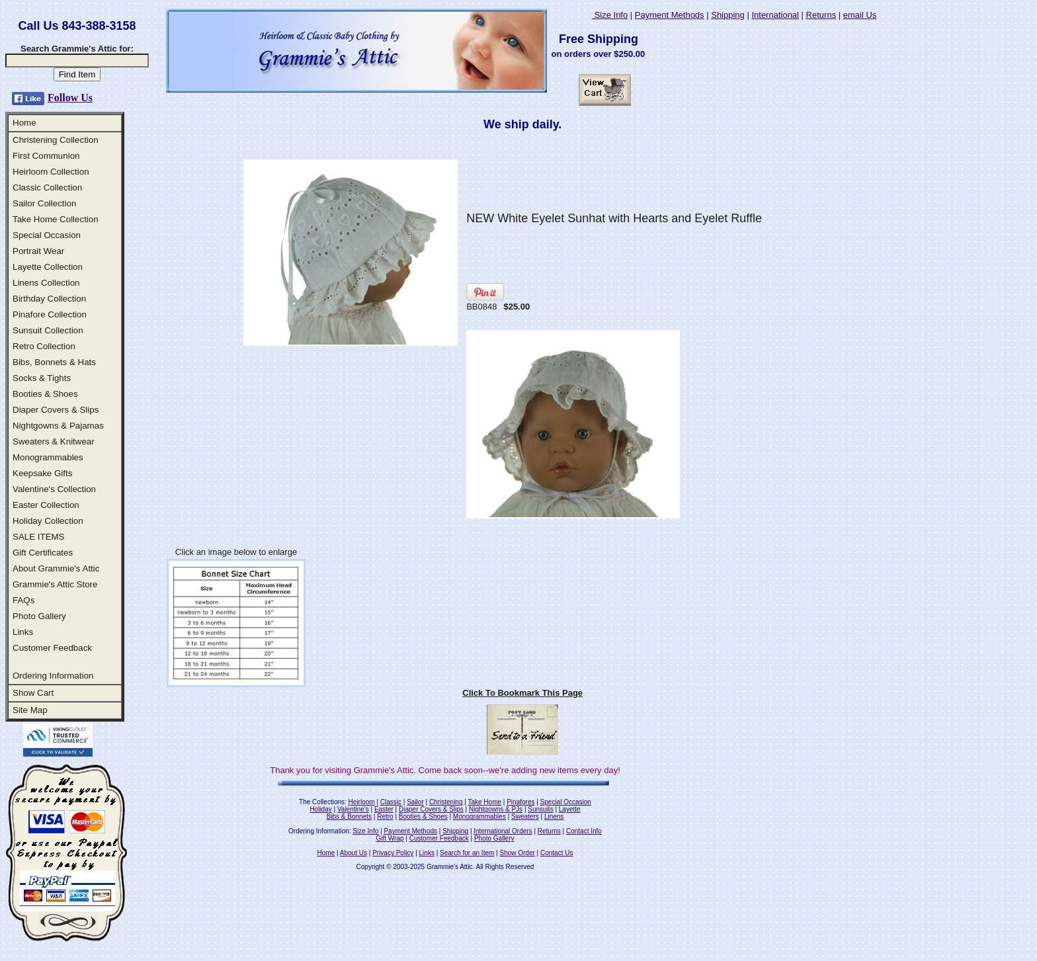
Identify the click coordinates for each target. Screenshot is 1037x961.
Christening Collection (56, 140)
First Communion (46, 156)
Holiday (320, 809)
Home (24, 123)
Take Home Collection (56, 219)
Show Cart (33, 693)
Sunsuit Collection (48, 330)
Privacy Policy (392, 853)
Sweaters (525, 816)
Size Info (610, 15)
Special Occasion (47, 235)
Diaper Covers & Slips (56, 410)
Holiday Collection (48, 521)
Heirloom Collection (51, 172)
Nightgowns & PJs (495, 809)
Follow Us (70, 97)
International (775, 15)
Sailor (415, 802)
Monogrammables (48, 457)
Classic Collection (47, 187)
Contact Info (584, 831)
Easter (384, 809)
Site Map (30, 710)
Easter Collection (46, 505)
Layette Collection (48, 267)
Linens (553, 816)
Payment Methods (669, 15)
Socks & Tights (42, 378)
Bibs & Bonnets (349, 816)
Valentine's (353, 809)
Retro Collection (44, 346)
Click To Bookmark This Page (522, 693)
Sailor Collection (44, 203)
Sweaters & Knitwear (54, 441)
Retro (385, 816)
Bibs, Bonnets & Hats (54, 362)
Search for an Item (467, 853)
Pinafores (520, 802)
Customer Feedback (52, 648)
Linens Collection (46, 283)
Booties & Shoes (45, 394)
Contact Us (556, 853)
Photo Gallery (39, 616)
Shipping (728, 15)
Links (23, 632)
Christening (446, 802)
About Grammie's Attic (56, 568)
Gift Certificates (43, 553)
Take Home (484, 802)
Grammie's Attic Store (55, 584)
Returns (821, 15)
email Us (860, 15)
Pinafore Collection (50, 314)
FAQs (23, 600)
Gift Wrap (390, 838)
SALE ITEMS (39, 537)
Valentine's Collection (54, 489)
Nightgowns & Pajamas (58, 426)
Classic (390, 802)
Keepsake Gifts (42, 473)
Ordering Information (53, 676)
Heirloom (362, 802)
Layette (570, 809)
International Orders (503, 831)
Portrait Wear (38, 251)
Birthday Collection (49, 299)
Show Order (516, 853)
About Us (353, 853)
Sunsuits (540, 809)
